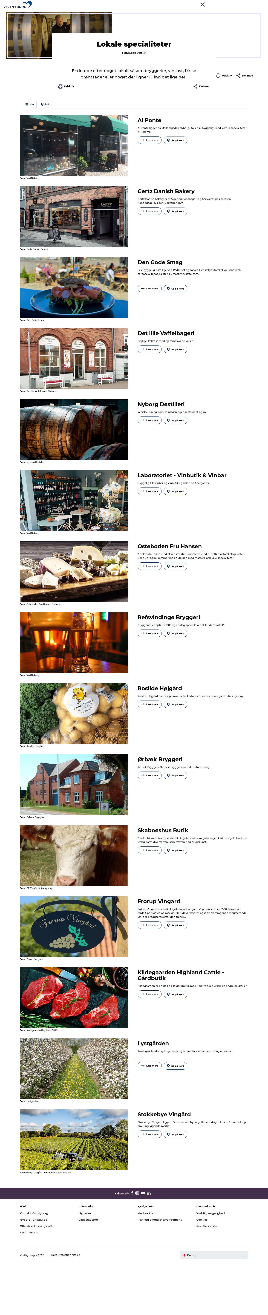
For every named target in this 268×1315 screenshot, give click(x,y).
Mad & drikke (50, 22)
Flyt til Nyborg (34, 1285)
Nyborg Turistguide (38, 1272)
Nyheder (87, 1266)
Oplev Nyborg (80, 11)
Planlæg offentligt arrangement (161, 1272)
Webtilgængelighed (208, 1266)
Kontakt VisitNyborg (39, 1266)
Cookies (200, 1272)
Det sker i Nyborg (123, 11)
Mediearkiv (146, 1266)
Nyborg (14, 22)
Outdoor (100, 11)
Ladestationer (91, 1272)
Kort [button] (50, 172)
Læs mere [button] (149, 208)
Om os (255, 3)
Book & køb (189, 11)
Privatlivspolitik (205, 1279)
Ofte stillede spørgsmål (41, 1279)
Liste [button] (34, 172)
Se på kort (176, 208)
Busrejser (230, 3)
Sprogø (145, 11)
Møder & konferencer (210, 3)
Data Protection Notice (70, 1308)
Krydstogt (243, 3)
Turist (193, 3)
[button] (225, 160)
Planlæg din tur (165, 11)
